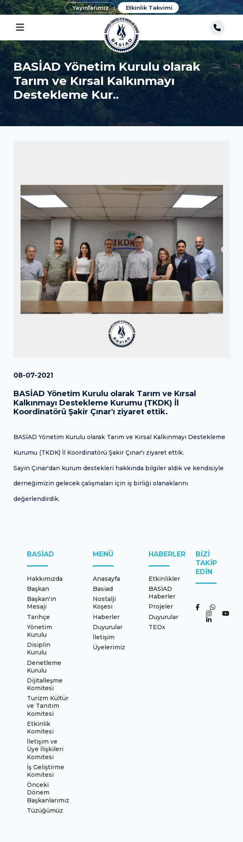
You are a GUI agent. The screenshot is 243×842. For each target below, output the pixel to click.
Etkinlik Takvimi (149, 7)
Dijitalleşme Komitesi (45, 684)
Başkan (38, 589)
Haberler (106, 617)
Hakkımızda (45, 579)
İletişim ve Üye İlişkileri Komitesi (45, 749)
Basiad (103, 589)
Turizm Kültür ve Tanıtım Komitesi (47, 705)
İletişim (104, 637)
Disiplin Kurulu (38, 648)
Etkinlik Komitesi (40, 727)
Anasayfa (106, 579)
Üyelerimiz (109, 647)
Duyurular (108, 627)
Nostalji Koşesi (104, 602)
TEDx (157, 627)
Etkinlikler (164, 579)
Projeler (161, 606)
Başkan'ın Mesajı (41, 602)
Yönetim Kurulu (39, 630)
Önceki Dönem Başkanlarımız (48, 792)
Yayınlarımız (91, 7)
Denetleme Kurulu (44, 666)
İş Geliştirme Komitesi (45, 770)
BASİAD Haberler (162, 592)
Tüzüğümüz (45, 810)
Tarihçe (38, 617)
